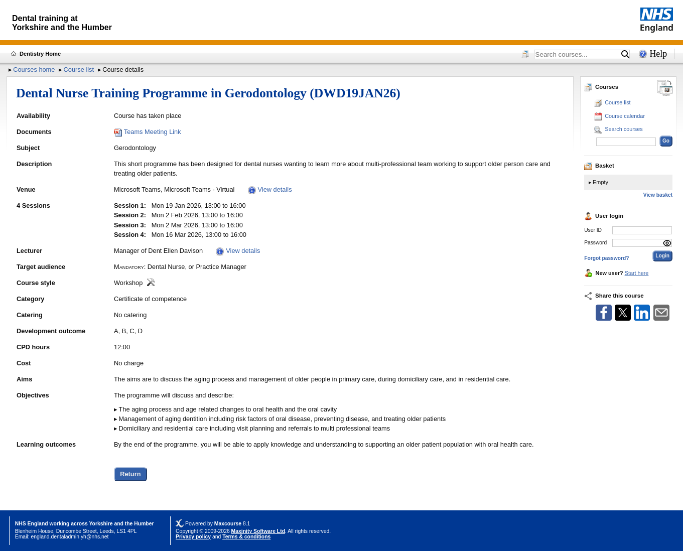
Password (595, 242)
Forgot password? (606, 258)
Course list (79, 69)
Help (658, 54)
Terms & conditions (246, 536)
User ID (593, 230)
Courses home (34, 69)
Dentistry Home (40, 54)
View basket (657, 195)
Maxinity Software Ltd (258, 531)
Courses (601, 87)
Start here (637, 273)
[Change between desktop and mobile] (665, 88)
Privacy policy (193, 536)
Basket (599, 166)
